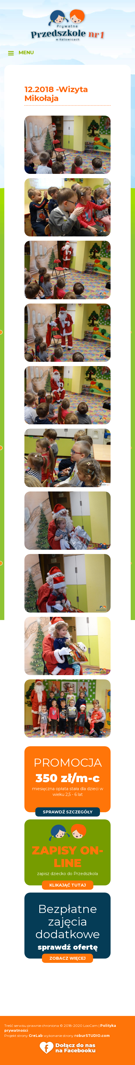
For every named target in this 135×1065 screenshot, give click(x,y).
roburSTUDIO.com (92, 1035)
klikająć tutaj (67, 885)
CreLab (36, 1035)
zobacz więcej (67, 958)
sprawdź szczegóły (67, 812)
